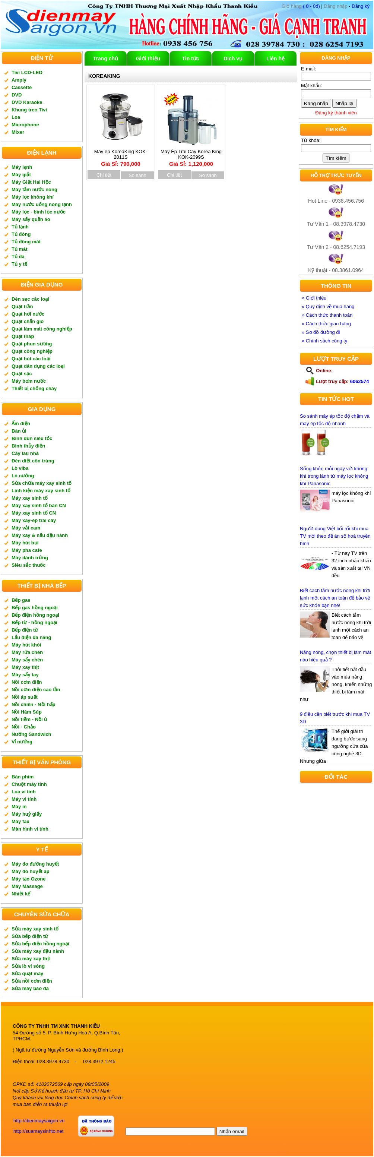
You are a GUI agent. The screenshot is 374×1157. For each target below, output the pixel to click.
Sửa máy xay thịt (31, 958)
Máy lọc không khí (33, 197)
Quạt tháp (23, 336)
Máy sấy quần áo (31, 219)
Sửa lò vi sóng (28, 966)
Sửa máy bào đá (30, 988)
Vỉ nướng (22, 742)
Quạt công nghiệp (32, 351)
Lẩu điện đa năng (31, 637)
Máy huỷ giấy (27, 814)
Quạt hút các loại (31, 358)
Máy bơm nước (29, 381)
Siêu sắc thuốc (29, 565)
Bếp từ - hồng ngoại (34, 622)
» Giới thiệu (314, 298)
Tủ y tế (19, 264)
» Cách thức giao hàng (326, 323)
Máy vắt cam (26, 528)
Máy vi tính (24, 799)
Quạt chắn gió (28, 321)
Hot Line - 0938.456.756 (336, 201)
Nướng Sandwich (31, 734)
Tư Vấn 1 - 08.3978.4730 (336, 224)
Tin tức (190, 58)
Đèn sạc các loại (30, 299)
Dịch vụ (233, 58)
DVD (17, 95)
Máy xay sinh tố (30, 498)
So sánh (137, 175)
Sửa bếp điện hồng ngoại (40, 943)
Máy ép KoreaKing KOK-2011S (120, 155)
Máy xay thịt (25, 667)
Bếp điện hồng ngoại (35, 615)
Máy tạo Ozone (29, 879)
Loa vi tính (24, 791)
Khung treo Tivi (29, 110)
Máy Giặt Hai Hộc (31, 182)
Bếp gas (21, 600)
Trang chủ (105, 58)
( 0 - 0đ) (301, 6)
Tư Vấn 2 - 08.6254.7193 (336, 247)
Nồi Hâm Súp (27, 712)
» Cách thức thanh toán (327, 315)
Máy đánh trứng (30, 557)
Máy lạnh (22, 167)
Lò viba (20, 468)
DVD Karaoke (27, 102)
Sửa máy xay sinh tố (35, 929)
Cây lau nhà (25, 453)
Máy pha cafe (27, 550)
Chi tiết (103, 175)
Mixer (18, 132)
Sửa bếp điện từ (30, 936)
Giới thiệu (148, 58)
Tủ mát (20, 249)
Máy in (19, 806)
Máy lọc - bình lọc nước (39, 212)
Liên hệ (275, 58)
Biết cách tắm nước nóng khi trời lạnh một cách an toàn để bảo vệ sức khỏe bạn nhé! (335, 598)
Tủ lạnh (20, 227)
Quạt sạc (22, 373)
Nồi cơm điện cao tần (36, 689)
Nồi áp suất (25, 697)
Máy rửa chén (27, 652)
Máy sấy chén (27, 660)
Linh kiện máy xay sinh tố (41, 490)
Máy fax (20, 821)
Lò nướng (23, 475)
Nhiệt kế (21, 894)
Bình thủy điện (28, 446)
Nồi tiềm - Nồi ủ (29, 719)
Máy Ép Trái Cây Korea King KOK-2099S (191, 155)
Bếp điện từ (25, 630)
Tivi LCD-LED (27, 72)
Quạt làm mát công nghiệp (42, 329)
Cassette (22, 87)
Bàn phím (23, 777)
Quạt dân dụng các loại (38, 366)
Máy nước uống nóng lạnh (42, 204)
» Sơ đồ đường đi (321, 332)
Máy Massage (27, 886)
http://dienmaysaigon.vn (38, 1120)
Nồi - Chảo (24, 727)
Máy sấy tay (25, 674)
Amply (19, 80)
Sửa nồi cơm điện (32, 981)
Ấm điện (21, 423)
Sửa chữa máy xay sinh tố (42, 483)
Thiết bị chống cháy (34, 388)
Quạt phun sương (32, 344)
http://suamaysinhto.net (38, 1131)
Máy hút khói (26, 645)
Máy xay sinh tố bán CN (39, 505)
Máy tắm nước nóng (34, 189)
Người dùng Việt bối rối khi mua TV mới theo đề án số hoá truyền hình (335, 536)
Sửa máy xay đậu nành (38, 951)
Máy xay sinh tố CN (34, 513)
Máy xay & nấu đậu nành (40, 535)
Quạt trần (22, 306)
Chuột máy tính (29, 784)
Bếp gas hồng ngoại (35, 607)
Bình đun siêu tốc (32, 438)
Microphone (25, 124)
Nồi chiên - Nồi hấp (34, 704)
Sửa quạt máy (27, 973)
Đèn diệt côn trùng (33, 461)
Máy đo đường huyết (35, 864)
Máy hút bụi (25, 543)
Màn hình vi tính (30, 829)
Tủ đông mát (26, 241)
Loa (16, 117)
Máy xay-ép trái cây (34, 520)
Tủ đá (18, 256)
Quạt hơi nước (28, 314)
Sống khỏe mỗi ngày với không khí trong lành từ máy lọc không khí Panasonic (334, 476)
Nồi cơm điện (27, 682)
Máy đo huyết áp (31, 871)
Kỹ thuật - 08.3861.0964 (336, 270)
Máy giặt (21, 174)
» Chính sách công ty (324, 341)
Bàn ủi (19, 431)
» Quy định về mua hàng (328, 306)
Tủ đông (21, 234)
